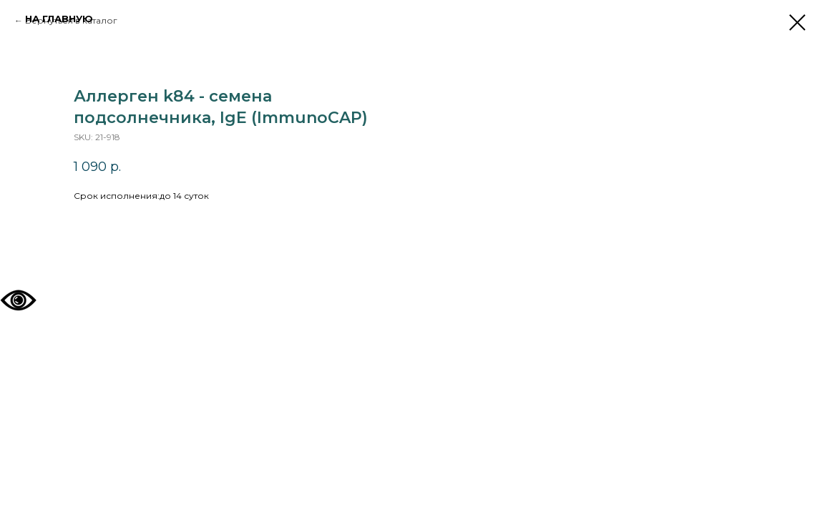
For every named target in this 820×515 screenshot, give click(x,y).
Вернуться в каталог (71, 20)
